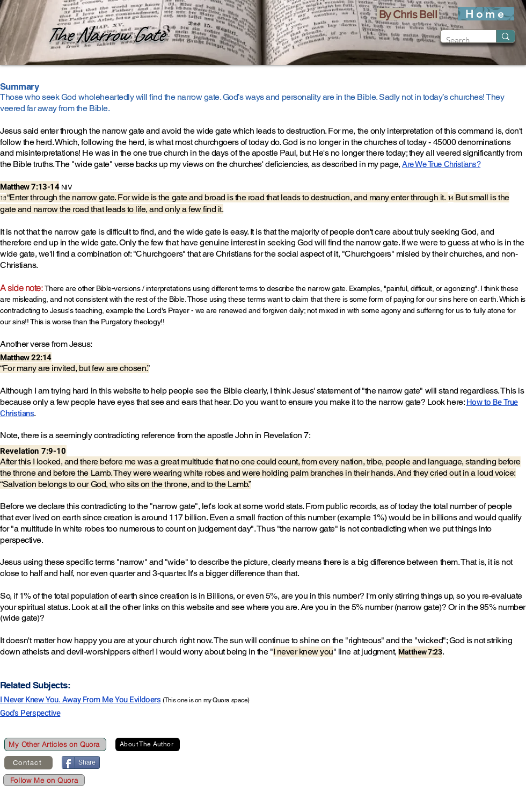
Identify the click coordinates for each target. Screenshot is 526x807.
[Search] (459, 40)
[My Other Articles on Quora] (55, 744)
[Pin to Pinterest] (167, 763)
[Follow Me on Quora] (44, 780)
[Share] (81, 762)
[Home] (486, 13)
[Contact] (28, 762)
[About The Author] (147, 744)
